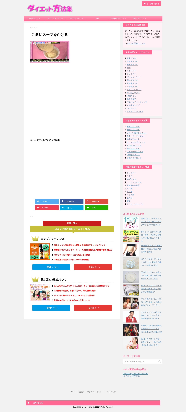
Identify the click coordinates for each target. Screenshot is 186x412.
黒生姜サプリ (132, 86)
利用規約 (81, 392)
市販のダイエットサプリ (137, 102)
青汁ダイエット (133, 130)
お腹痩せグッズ (133, 105)
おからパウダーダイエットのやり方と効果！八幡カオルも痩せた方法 (151, 262)
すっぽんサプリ (133, 93)
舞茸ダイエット (133, 148)
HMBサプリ (131, 96)
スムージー (131, 71)
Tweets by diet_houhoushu (135, 373)
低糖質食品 (131, 99)
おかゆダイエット (134, 145)
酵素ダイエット (133, 127)
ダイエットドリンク (55, 18)
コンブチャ (131, 74)
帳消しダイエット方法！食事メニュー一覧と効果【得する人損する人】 (151, 342)
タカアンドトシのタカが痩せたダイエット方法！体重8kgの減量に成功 (151, 315)
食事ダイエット (34, 18)
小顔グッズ (131, 108)
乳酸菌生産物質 (133, 185)
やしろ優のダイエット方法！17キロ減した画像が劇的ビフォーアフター (151, 302)
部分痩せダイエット (118, 18)
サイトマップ (111, 392)
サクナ (129, 176)
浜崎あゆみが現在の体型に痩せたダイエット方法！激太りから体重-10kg (151, 328)
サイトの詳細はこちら (136, 43)
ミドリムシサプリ (134, 90)
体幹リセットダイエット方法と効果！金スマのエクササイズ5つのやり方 (151, 221)
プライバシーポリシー (95, 392)
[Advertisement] (72, 83)
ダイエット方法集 (131, 376)
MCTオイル (131, 179)
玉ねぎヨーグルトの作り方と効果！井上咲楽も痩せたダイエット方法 (151, 275)
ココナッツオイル (134, 182)
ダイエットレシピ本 (135, 112)
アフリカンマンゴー (135, 204)
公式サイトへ (94, 267)
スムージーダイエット (136, 136)
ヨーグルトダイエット (136, 142)
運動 (97, 18)
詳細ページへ (52, 267)
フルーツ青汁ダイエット (137, 133)
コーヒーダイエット (135, 152)
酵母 (128, 201)
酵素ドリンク (132, 65)
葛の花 (129, 198)
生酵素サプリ (132, 61)
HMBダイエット (133, 155)
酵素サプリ (131, 58)
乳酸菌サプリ (132, 83)
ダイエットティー (134, 77)
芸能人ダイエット (139, 18)
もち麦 (129, 188)
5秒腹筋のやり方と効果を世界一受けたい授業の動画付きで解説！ (151, 249)
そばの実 (130, 195)
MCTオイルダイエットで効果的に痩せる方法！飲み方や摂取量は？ (151, 289)
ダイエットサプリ (76, 18)
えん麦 (129, 192)
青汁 (128, 68)
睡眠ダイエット (133, 139)
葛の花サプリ (132, 80)
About (72, 392)
